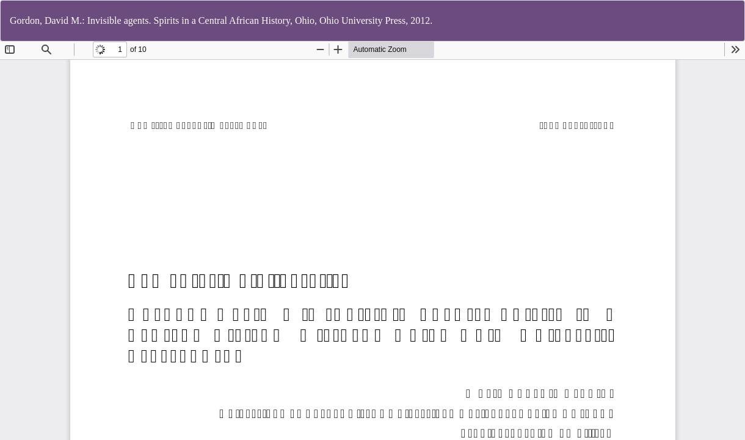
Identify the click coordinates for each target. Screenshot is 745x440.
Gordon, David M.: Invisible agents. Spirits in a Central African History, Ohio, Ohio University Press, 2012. (221, 20)
